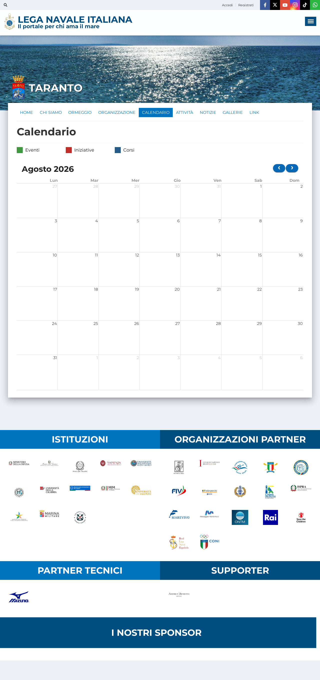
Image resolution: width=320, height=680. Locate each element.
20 (177, 290)
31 (219, 187)
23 (300, 290)
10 (55, 255)
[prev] (279, 169)
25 (96, 324)
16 (301, 255)
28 (95, 187)
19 (137, 290)
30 (177, 187)
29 (136, 187)
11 (96, 255)
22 (259, 290)
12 (137, 255)
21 (219, 290)
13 (178, 255)
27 (54, 187)
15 (260, 255)
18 (96, 290)
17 (55, 290)
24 (54, 324)
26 (136, 324)
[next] (292, 169)
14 (218, 255)
